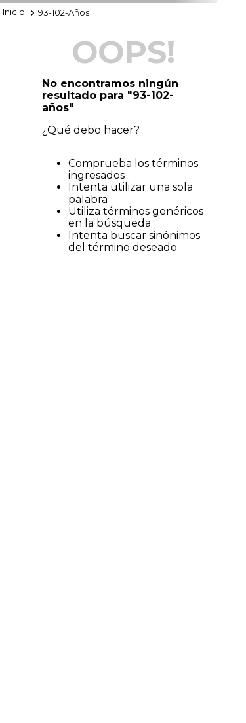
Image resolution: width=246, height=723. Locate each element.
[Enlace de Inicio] (14, 13)
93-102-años (63, 13)
